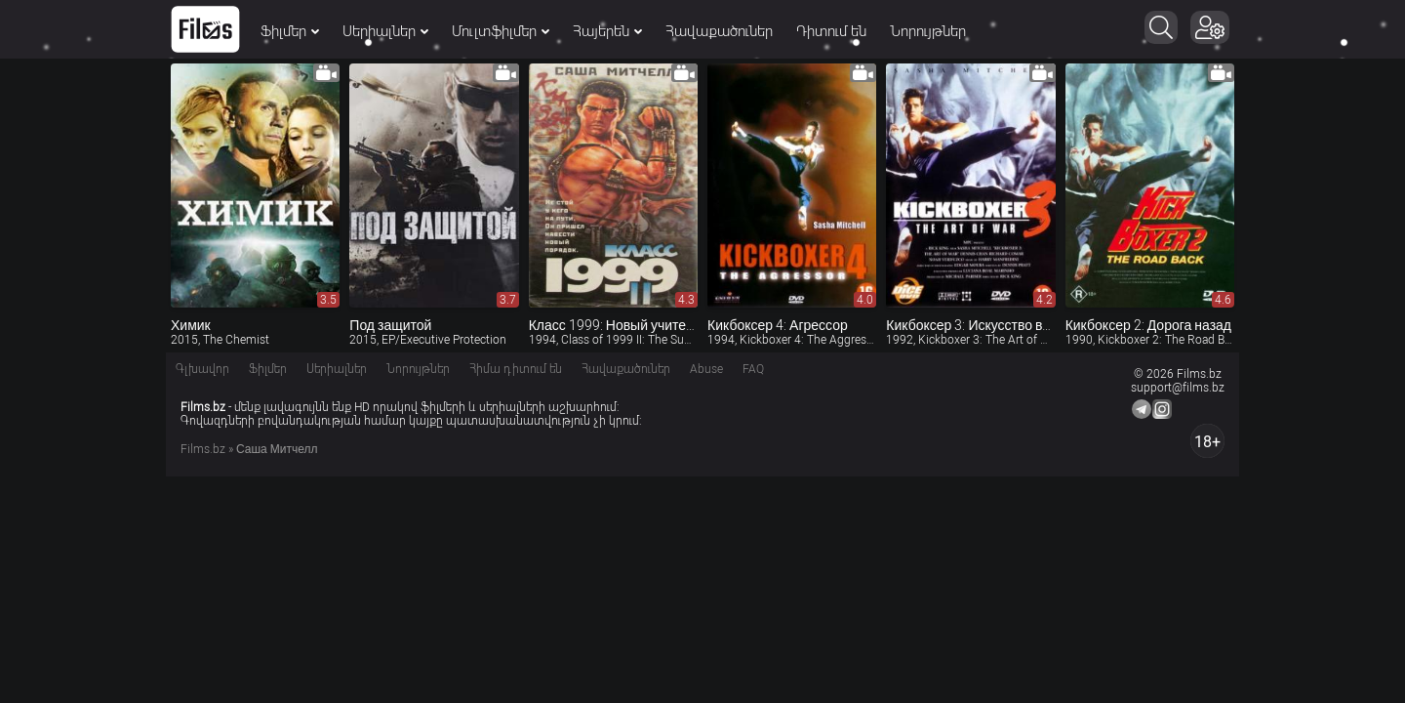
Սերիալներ (385, 31)
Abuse (706, 369)
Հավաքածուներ (719, 31)
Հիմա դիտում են (515, 369)
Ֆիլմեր (290, 31)
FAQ (753, 369)
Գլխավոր (202, 369)
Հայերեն (607, 31)
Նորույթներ (928, 31)
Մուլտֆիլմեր (500, 31)
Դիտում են (831, 31)
